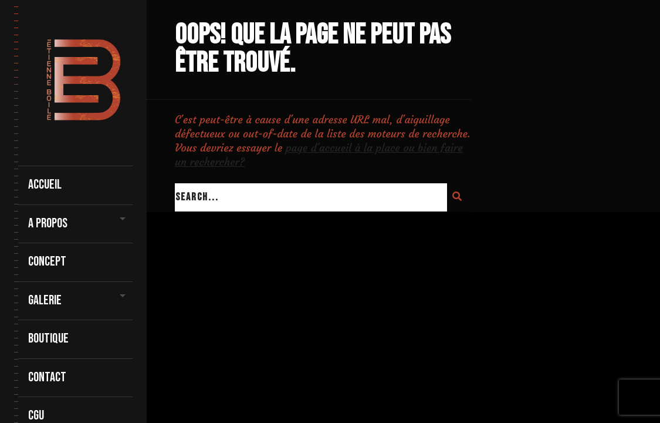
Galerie (45, 300)
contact (47, 377)
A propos (47, 223)
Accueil (45, 185)
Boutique (48, 339)
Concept (47, 262)
